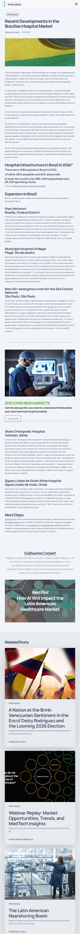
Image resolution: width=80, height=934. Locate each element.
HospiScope (33, 525)
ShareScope (48, 525)
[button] (76, 4)
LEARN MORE (13, 418)
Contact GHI (10, 519)
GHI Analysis (12, 14)
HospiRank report (12, 522)
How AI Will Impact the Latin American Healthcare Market (40, 601)
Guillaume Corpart (12, 32)
